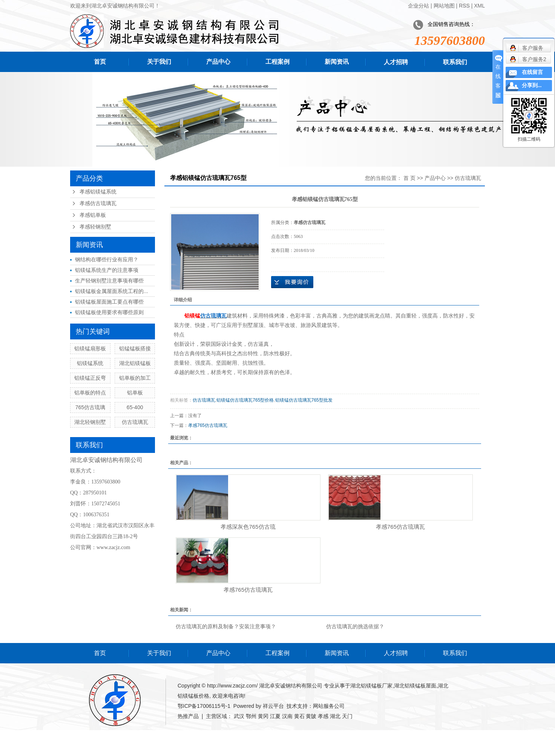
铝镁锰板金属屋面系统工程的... (111, 291)
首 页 (409, 178)
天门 (347, 716)
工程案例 (277, 61)
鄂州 (251, 716)
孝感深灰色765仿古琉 (248, 526)
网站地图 (444, 6)
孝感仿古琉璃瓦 (98, 203)
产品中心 (218, 61)
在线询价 (292, 282)
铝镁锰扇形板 (90, 348)
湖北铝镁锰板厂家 (371, 686)
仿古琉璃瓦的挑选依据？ (355, 626)
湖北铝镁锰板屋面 (415, 686)
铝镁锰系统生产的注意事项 (106, 270)
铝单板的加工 (135, 378)
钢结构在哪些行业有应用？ (106, 259)
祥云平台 (273, 706)
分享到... (532, 85)
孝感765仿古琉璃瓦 (207, 425)
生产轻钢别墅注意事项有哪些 (109, 281)
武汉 (239, 716)
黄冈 (263, 716)
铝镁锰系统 (90, 363)
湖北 (335, 716)
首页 (100, 61)
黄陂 (311, 716)
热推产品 (188, 716)
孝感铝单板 (93, 215)
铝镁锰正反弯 (90, 378)
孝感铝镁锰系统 (98, 192)
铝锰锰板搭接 (135, 348)
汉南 (287, 716)
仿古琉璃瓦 (135, 422)
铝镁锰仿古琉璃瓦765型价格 (245, 400)
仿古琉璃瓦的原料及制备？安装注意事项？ (226, 626)
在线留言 (532, 72)
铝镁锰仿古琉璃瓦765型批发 (304, 400)
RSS (464, 6)
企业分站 (418, 6)
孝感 (323, 716)
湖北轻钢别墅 (90, 422)
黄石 (299, 716)
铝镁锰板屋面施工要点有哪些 (109, 302)
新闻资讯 (337, 61)
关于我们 (159, 61)
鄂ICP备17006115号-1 (204, 706)
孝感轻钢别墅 (95, 227)
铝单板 (135, 393)
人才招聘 (396, 62)
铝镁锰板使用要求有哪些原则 (109, 312)
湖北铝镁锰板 (135, 363)
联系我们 (455, 62)
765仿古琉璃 (90, 407)
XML (479, 6)
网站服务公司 (329, 706)
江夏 (275, 716)
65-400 (135, 407)
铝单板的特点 (90, 393)
